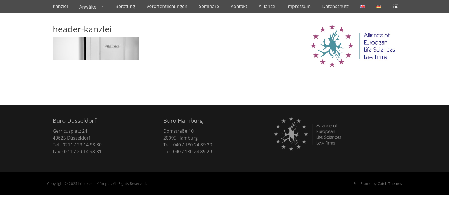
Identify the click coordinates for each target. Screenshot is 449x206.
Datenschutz (335, 6)
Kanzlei (60, 6)
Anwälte (88, 7)
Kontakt (239, 6)
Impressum (299, 6)
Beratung (125, 6)
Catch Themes (389, 183)
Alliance (267, 6)
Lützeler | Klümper (94, 183)
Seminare (209, 6)
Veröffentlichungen (167, 6)
